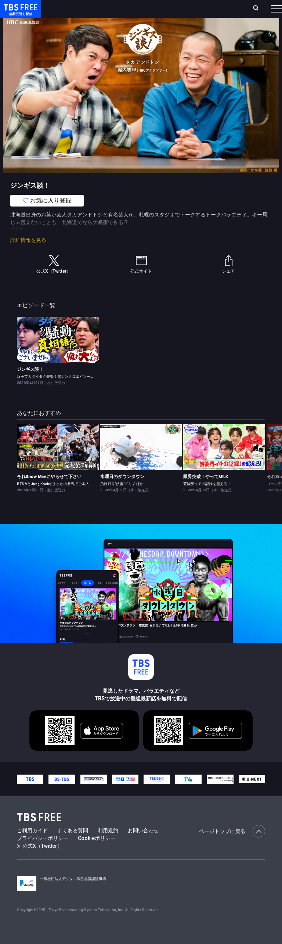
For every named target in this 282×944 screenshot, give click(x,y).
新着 (79, 29)
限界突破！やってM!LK (205, 491)
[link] (58, 354)
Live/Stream (145, 8)
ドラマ (148, 29)
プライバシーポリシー (42, 853)
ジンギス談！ (30, 384)
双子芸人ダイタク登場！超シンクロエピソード (55, 391)
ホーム (82, 11)
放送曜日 (98, 11)
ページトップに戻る (232, 846)
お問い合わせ (143, 845)
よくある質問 (72, 845)
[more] (210, 30)
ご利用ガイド (32, 845)
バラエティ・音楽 (183, 29)
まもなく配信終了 (112, 29)
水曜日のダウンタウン (122, 491)
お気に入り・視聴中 (182, 11)
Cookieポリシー (96, 853)
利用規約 (108, 845)
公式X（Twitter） (39, 861)
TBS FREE (19, 13)
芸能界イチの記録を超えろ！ (207, 498)
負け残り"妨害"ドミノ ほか (122, 498)
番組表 (264, 11)
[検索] (217, 11)
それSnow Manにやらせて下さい (49, 491)
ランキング (120, 11)
